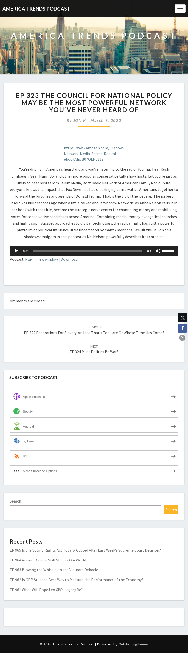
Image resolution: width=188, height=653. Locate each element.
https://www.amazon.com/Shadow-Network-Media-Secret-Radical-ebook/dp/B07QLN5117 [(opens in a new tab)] (94, 153)
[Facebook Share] (182, 328)
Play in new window (41, 259)
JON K (79, 120)
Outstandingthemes (134, 644)
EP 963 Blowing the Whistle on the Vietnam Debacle (54, 569)
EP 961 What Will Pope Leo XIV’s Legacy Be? (46, 589)
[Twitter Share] (182, 317)
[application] (94, 251)
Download (69, 259)
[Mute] (157, 251)
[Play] (16, 251)
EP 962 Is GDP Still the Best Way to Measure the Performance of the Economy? (76, 579)
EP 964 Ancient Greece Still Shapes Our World (48, 560)
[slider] (87, 251)
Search (15, 501)
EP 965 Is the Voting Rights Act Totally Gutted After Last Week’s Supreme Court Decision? (85, 550)
